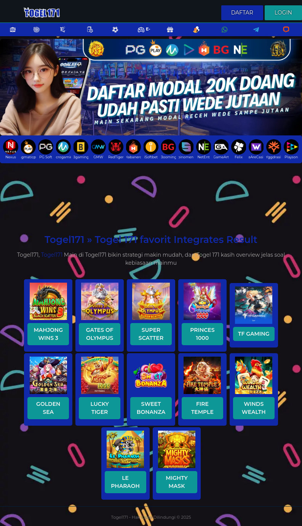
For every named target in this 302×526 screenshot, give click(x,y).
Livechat (282, 34)
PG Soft (45, 149)
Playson (291, 149)
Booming (168, 149)
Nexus (10, 149)
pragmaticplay (28, 149)
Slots (9, 34)
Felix (238, 149)
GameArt (221, 149)
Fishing (58, 34)
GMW (98, 149)
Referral (192, 34)
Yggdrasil (273, 149)
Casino (32, 34)
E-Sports (139, 34)
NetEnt (203, 149)
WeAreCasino (256, 149)
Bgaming (81, 149)
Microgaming (63, 149)
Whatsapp (223, 34)
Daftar (242, 12)
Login (283, 12)
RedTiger (116, 149)
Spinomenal (186, 149)
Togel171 (51, 254)
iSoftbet (151, 149)
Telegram (253, 34)
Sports (111, 34)
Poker (86, 34)
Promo (166, 34)
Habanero (133, 149)
